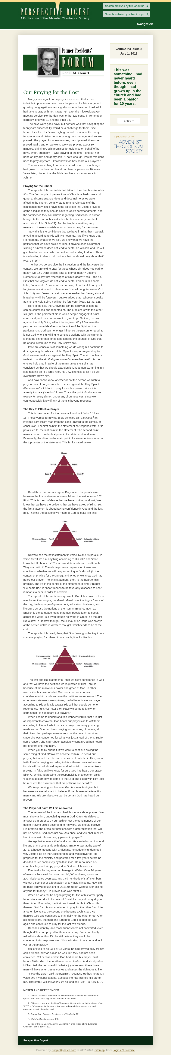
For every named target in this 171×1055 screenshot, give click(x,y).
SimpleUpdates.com (63, 1050)
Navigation (143, 24)
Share (129, 120)
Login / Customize (124, 1050)
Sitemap (100, 1050)
